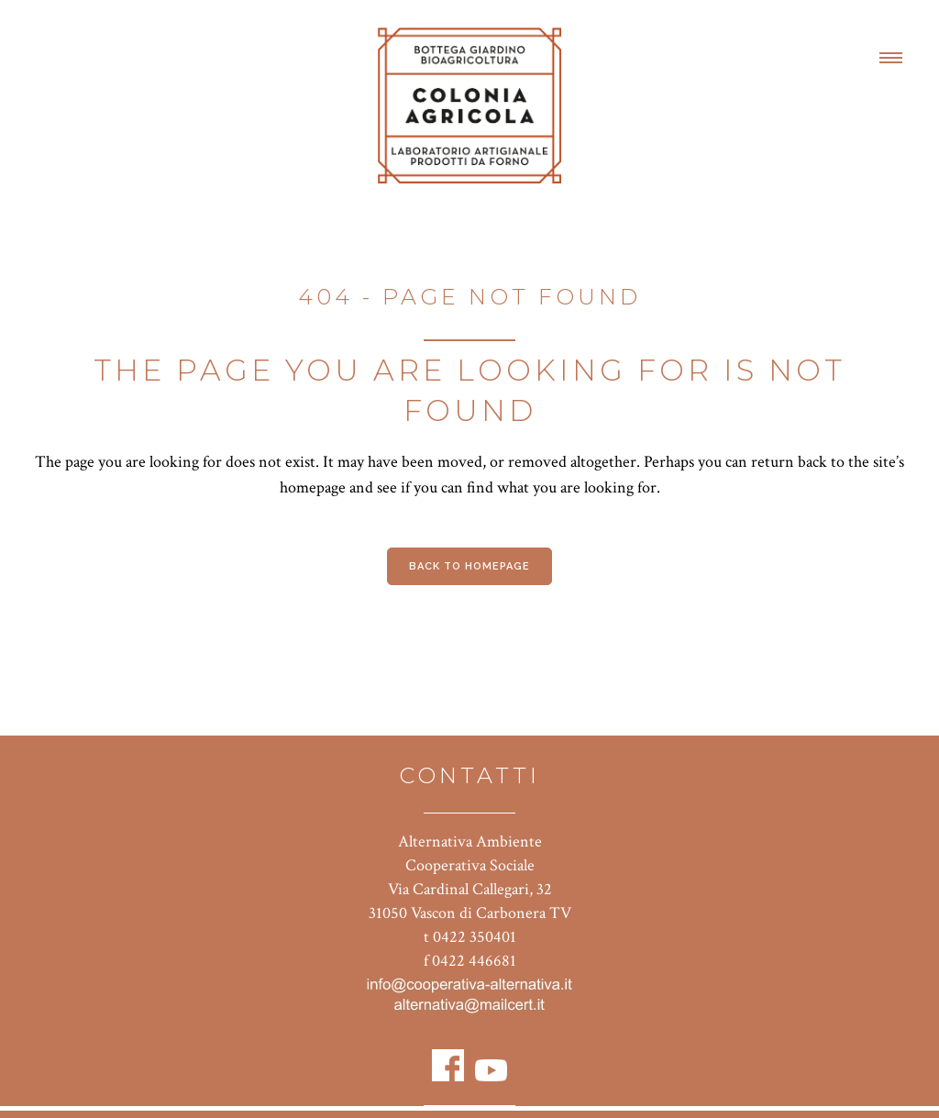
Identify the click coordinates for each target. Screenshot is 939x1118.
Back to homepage (469, 566)
